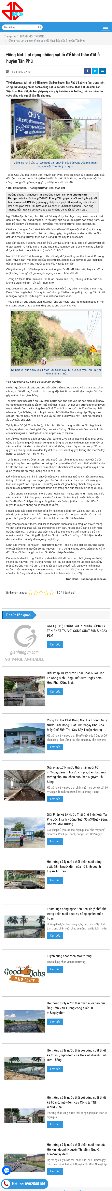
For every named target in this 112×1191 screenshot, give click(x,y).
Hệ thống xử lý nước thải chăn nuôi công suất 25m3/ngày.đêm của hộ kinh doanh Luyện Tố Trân (74, 866)
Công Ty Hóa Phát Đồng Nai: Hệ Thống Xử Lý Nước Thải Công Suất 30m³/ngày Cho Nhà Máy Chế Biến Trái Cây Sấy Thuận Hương (77, 725)
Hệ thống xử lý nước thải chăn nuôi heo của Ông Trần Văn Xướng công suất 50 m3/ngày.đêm (76, 1008)
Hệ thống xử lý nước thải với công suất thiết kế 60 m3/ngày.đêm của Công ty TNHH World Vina (76, 1102)
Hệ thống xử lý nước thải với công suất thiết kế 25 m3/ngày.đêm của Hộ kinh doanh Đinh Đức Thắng (77, 1055)
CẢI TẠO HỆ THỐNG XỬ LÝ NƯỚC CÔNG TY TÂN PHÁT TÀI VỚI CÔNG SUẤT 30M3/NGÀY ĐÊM (77, 630)
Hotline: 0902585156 (23, 1184)
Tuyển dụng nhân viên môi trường (69, 956)
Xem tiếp (55, 644)
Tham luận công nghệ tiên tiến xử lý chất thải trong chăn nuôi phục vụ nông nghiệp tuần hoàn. (77, 913)
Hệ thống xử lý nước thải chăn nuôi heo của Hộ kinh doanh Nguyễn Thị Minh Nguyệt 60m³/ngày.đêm (76, 1149)
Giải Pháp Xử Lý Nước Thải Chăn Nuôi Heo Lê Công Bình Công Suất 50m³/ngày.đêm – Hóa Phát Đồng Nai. (75, 678)
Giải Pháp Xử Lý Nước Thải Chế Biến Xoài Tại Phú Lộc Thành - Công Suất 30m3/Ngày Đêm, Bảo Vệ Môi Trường (77, 819)
